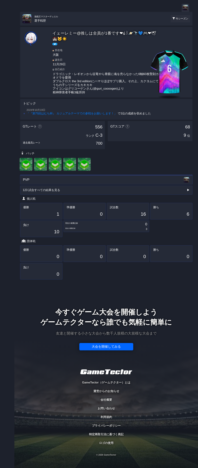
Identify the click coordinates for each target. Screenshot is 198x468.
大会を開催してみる (106, 346)
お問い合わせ (106, 408)
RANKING (7, 70)
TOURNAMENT (7, 25)
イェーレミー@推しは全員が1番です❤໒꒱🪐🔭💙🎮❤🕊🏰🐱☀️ (104, 36)
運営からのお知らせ (106, 391)
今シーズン (182, 18)
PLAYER (7, 40)
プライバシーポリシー (106, 425)
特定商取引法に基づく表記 (106, 434)
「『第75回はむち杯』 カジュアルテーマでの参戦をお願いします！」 (72, 113)
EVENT (7, 84)
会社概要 (106, 399)
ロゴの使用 (106, 442)
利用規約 (106, 417)
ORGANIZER (7, 55)
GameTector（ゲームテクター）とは (106, 382)
